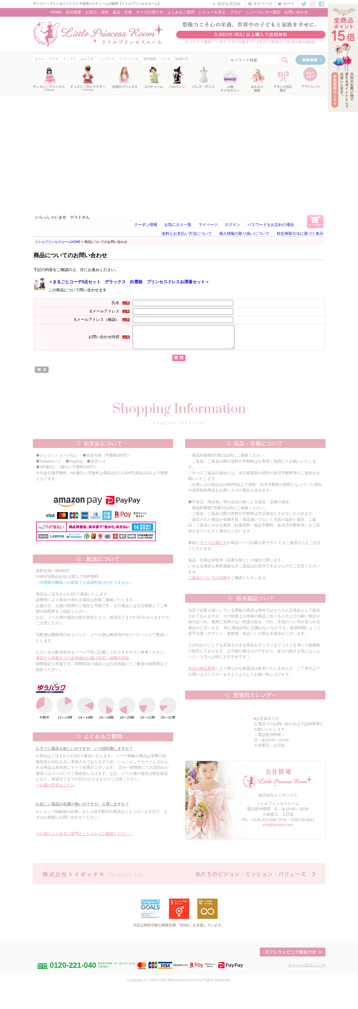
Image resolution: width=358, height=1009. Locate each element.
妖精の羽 (181, 59)
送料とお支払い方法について (187, 233)
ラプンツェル (129, 59)
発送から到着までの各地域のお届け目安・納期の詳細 (82, 662)
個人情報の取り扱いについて (244, 233)
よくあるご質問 (180, 12)
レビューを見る (212, 12)
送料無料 (149, 59)
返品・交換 (122, 12)
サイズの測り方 (149, 12)
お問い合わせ (296, 12)
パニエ (166, 59)
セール (39, 59)
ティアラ (69, 59)
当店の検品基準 (201, 673)
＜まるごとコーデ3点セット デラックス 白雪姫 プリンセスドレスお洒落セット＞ (129, 281)
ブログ (236, 12)
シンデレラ (106, 59)
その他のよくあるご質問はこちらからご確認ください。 (84, 838)
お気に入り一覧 (177, 224)
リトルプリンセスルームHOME (58, 242)
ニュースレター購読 (262, 12)
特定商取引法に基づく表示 (300, 233)
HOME (56, 12)
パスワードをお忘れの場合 (271, 224)
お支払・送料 (97, 12)
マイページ (262, 3)
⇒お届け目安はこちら (55, 789)
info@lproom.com (277, 829)
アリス (54, 59)
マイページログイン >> (306, 970)
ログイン (232, 224)
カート (289, 3)
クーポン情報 (145, 224)
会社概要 (73, 12)
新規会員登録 (229, 3)
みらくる (87, 59)
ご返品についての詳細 (207, 582)
